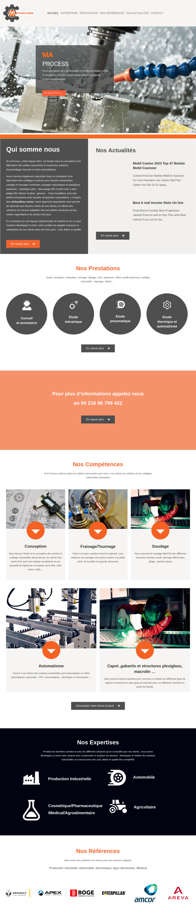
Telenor (27, 194)
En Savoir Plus (53, 93)
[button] (28, 233)
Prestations (89, 13)
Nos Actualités (137, 13)
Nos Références (112, 13)
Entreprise (69, 13)
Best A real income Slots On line (154, 201)
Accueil (53, 13)
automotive (38, 173)
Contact (157, 13)
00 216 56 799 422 (101, 403)
